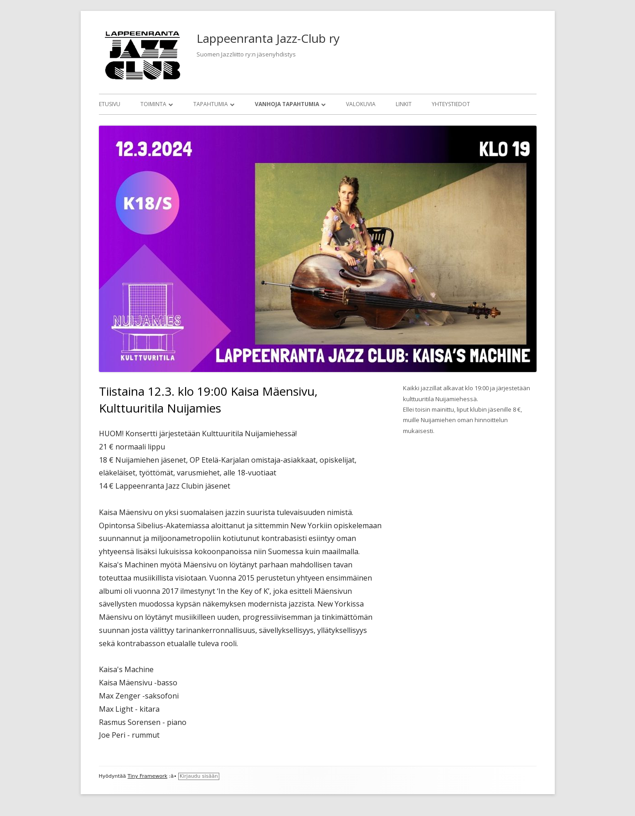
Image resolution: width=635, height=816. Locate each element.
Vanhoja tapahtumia (287, 104)
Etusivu (109, 104)
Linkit (404, 104)
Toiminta (153, 104)
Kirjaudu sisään (199, 776)
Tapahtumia (210, 104)
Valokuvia (361, 104)
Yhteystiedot (451, 104)
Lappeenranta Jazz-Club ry (268, 38)
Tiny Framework (147, 776)
